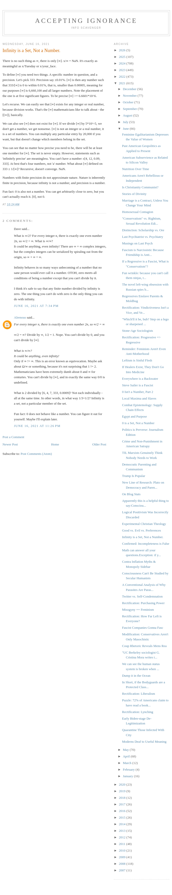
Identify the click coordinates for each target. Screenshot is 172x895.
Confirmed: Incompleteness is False (145, 543)
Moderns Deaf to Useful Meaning (144, 741)
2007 (122, 870)
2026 (122, 50)
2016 (122, 811)
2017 (122, 804)
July (126, 122)
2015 (122, 817)
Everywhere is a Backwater (140, 378)
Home (55, 444)
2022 (122, 76)
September (130, 109)
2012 (122, 837)
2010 (122, 850)
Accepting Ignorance (86, 20)
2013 (122, 831)
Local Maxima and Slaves (139, 398)
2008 (122, 864)
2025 (122, 57)
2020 (122, 784)
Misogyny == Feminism (138, 609)
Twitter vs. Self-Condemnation (142, 596)
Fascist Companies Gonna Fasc (142, 627)
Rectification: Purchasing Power (143, 603)
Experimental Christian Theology (144, 524)
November (130, 95)
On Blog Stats (131, 494)
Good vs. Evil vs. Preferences (141, 530)
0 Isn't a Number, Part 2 (137, 392)
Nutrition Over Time (135, 169)
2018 (122, 798)
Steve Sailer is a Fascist (137, 385)
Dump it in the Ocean (136, 675)
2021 (122, 83)
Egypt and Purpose (134, 416)
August (128, 115)
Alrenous (20, 317)
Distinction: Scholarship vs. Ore (143, 230)
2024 (122, 63)
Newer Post (10, 444)
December (130, 89)
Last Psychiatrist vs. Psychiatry (142, 237)
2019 (122, 791)
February (129, 769)
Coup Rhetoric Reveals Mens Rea (144, 646)
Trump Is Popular (133, 476)
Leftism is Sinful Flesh (137, 360)
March (127, 763)
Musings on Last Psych (137, 243)
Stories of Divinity (134, 194)
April (127, 756)
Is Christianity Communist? (140, 187)
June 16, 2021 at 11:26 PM (37, 426)
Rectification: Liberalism (138, 693)
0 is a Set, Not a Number (138, 423)
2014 (122, 824)
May (126, 750)
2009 (122, 857)
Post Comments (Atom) (36, 454)
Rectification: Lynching (137, 712)
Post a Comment (13, 437)
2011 (122, 844)
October (128, 102)
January (128, 776)
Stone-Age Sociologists (137, 331)
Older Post (99, 444)
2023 (122, 70)
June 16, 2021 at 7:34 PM (36, 306)
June (126, 128)
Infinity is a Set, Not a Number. (142, 537)
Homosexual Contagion (137, 212)
